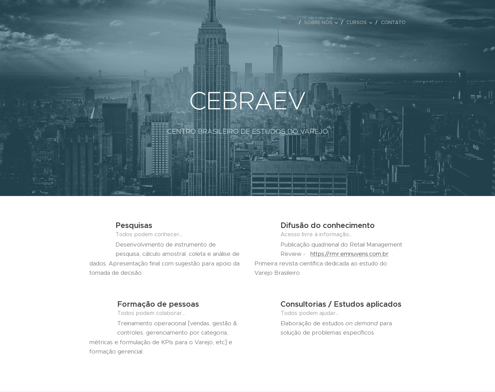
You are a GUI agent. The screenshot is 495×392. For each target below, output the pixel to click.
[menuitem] (290, 22)
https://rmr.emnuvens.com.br (349, 254)
